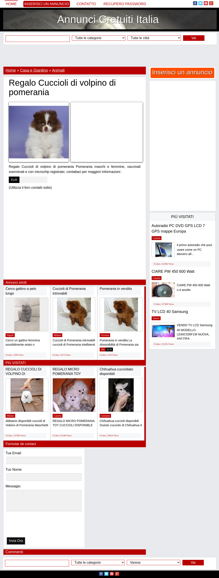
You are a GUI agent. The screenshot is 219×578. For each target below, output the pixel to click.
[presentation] (29, 525)
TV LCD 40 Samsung (170, 312)
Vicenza (105, 335)
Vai (193, 38)
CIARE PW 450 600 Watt (173, 271)
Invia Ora (16, 541)
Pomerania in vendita (116, 288)
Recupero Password (125, 4)
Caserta (57, 415)
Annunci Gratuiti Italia (108, 19)
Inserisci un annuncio (46, 4)
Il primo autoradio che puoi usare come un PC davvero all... (194, 249)
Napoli (10, 335)
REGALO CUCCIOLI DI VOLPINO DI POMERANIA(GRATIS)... (25, 373)
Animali (58, 70)
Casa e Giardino (34, 70)
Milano (57, 335)
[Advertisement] (109, 55)
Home (11, 4)
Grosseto (105, 415)
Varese (156, 318)
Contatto (86, 4)
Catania (157, 238)
